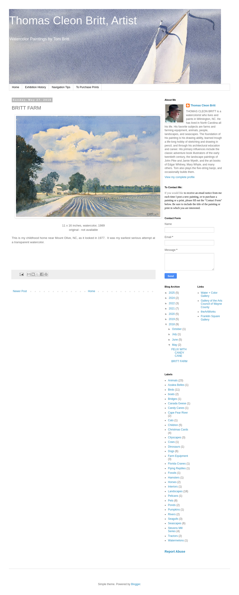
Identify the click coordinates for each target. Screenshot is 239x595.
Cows (171, 442)
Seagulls (173, 518)
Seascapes (174, 523)
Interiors (173, 486)
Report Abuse (175, 551)
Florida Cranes (177, 463)
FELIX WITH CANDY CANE (178, 352)
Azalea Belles (176, 385)
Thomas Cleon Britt (203, 105)
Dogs (171, 451)
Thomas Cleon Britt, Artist (73, 20)
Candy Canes (176, 408)
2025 (172, 292)
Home (15, 87)
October (177, 329)
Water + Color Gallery (209, 294)
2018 (172, 324)
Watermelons (176, 540)
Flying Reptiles (177, 468)
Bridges (172, 398)
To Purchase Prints (87, 87)
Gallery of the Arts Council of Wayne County (211, 304)
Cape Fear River (178, 412)
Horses (172, 482)
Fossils (172, 472)
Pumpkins (174, 509)
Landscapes (175, 491)
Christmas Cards (178, 429)
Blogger (135, 584)
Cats (171, 420)
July (175, 334)
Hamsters (173, 477)
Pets (170, 500)
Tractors (173, 536)
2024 (172, 298)
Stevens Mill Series (175, 529)
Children (173, 425)
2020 (172, 314)
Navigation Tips (61, 87)
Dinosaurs (174, 446)
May (175, 344)
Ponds (172, 505)
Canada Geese (177, 403)
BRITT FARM (179, 361)
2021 (172, 308)
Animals (173, 380)
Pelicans (173, 495)
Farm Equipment (178, 456)
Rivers (172, 514)
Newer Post (20, 291)
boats (171, 394)
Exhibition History (35, 87)
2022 (172, 303)
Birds (171, 389)
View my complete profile (180, 177)
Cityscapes (174, 437)
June (175, 339)
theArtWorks (208, 311)
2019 (172, 319)
